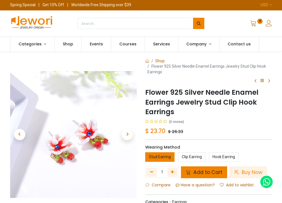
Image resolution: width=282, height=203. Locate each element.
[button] (19, 134)
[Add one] (172, 172)
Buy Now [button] (248, 172)
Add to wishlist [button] (237, 185)
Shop (160, 61)
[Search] (198, 23)
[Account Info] (269, 24)
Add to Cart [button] (204, 172)
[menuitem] (68, 44)
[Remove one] (151, 172)
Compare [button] (158, 185)
